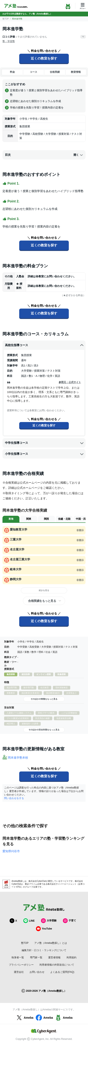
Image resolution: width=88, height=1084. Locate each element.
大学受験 (49, 920)
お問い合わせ (37, 972)
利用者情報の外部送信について (56, 964)
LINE (28, 920)
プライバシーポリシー (21, 964)
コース (33, 72)
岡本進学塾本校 (18, 757)
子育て (69, 920)
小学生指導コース (44, 454)
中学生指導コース (44, 443)
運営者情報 (54, 957)
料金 (12, 72)
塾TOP (5, 19)
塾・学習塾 (8, 41)
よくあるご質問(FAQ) (62, 972)
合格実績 (55, 72)
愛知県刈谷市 (11, 851)
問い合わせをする (14, 798)
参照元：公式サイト (70, 382)
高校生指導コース (44, 345)
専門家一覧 (36, 957)
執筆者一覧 (18, 957)
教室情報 (76, 72)
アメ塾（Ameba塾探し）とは (50, 943)
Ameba (24, 1017)
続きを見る (44, 590)
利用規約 (71, 957)
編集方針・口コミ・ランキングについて (44, 950)
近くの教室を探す (44, 58)
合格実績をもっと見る (42, 600)
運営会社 (19, 972)
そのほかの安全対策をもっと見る (44, 730)
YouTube (44, 928)
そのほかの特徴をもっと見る (44, 699)
